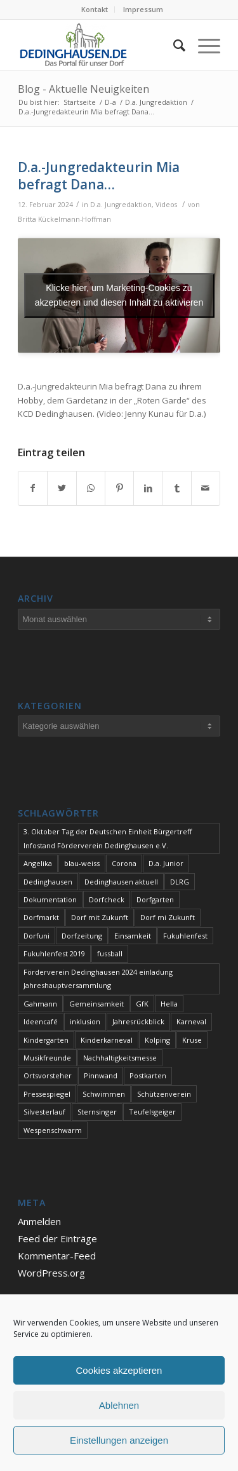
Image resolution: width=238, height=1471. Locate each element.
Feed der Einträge (57, 1238)
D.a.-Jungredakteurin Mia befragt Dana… (99, 175)
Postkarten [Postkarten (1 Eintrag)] (147, 1075)
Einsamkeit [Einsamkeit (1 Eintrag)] (132, 935)
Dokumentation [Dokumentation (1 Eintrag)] (50, 899)
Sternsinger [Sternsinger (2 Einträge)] (97, 1111)
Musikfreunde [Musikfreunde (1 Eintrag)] (47, 1057)
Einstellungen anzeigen (119, 1440)
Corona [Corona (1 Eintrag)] (124, 863)
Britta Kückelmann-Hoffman (64, 219)
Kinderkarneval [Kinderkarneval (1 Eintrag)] (107, 1040)
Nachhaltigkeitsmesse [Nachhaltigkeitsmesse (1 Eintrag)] (120, 1057)
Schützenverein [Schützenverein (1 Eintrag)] (164, 1094)
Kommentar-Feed (57, 1255)
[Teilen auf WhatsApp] (91, 488)
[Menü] (202, 45)
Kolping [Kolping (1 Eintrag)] (157, 1040)
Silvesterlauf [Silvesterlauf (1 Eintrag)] (44, 1111)
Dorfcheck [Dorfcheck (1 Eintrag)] (106, 899)
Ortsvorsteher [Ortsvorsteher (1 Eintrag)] (47, 1075)
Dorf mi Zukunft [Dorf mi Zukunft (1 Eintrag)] (167, 917)
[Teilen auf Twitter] (62, 488)
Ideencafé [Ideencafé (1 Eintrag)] (40, 1021)
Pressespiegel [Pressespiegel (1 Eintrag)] (46, 1094)
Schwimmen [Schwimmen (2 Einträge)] (104, 1094)
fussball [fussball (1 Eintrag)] (109, 953)
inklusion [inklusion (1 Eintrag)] (85, 1021)
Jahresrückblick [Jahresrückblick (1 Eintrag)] (138, 1021)
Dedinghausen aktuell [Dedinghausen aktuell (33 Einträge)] (121, 881)
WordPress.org (51, 1272)
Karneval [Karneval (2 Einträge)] (191, 1021)
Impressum (143, 9)
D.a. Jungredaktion (121, 204)
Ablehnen (119, 1405)
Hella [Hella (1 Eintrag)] (169, 1003)
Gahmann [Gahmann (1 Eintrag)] (40, 1003)
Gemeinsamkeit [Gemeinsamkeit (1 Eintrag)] (96, 1003)
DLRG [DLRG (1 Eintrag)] (179, 881)
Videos (166, 204)
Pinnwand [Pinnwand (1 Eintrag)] (100, 1075)
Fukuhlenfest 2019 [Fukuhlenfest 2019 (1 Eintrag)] (54, 953)
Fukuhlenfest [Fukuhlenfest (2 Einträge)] (185, 935)
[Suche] (173, 45)
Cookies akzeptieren (119, 1370)
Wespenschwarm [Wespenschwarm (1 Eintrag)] (52, 1130)
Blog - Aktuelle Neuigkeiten (83, 89)
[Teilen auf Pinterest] (119, 488)
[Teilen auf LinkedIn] (148, 488)
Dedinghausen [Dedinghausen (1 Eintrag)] (47, 881)
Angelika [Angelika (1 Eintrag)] (37, 863)
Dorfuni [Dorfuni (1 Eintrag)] (36, 935)
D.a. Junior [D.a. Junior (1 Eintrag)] (166, 863)
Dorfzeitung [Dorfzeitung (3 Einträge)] (82, 935)
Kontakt (94, 9)
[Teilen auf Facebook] (32, 488)
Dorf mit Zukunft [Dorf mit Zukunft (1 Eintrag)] (99, 917)
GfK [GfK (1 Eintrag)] (142, 1003)
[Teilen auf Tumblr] (176, 488)
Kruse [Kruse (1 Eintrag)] (192, 1040)
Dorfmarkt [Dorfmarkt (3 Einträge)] (41, 917)
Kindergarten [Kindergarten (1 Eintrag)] (46, 1040)
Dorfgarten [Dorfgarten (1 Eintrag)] (155, 899)
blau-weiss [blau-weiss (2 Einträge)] (82, 863)
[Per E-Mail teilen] (206, 488)
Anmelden (39, 1221)
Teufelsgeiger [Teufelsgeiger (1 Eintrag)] (152, 1111)
